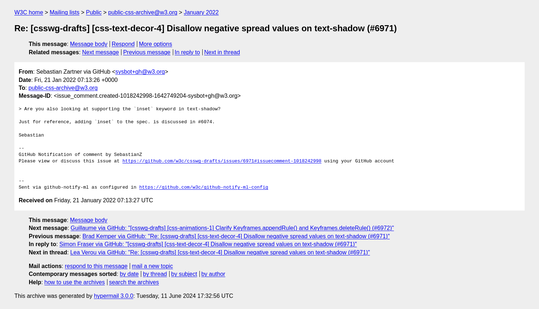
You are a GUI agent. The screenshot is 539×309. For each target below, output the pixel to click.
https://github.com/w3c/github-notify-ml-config (203, 187)
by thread (155, 274)
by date (129, 274)
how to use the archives (75, 282)
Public (94, 12)
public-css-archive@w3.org (142, 12)
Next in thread (222, 52)
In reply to (187, 52)
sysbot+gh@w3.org (140, 72)
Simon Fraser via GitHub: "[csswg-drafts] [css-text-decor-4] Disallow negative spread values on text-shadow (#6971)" (208, 244)
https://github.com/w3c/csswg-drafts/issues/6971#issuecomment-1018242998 (222, 161)
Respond (123, 44)
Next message (100, 52)
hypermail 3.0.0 (113, 296)
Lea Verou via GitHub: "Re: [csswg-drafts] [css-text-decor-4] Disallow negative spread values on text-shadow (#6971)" (220, 252)
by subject (184, 274)
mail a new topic (152, 266)
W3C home (28, 12)
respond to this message (96, 266)
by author (213, 274)
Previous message (147, 52)
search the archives (134, 282)
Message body (88, 44)
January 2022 (201, 12)
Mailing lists (64, 12)
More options (155, 44)
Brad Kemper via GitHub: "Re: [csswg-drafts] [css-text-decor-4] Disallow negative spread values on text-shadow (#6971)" (236, 236)
